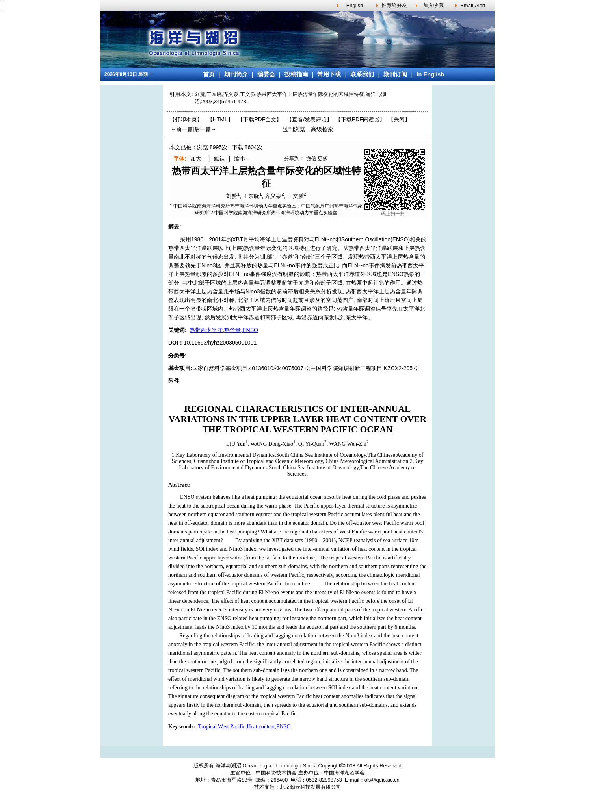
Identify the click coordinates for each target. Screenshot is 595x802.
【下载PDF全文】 (260, 119)
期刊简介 (236, 74)
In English (430, 74)
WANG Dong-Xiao (272, 444)
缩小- (240, 159)
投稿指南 (296, 74)
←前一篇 (182, 129)
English (354, 5)
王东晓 (251, 196)
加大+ (197, 159)
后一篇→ (205, 129)
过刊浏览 (294, 129)
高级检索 (322, 129)
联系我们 (362, 74)
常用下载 (329, 74)
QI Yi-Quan (311, 444)
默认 (219, 159)
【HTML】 (220, 119)
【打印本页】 (186, 119)
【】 (309, 119)
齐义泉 (273, 196)
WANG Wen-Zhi (347, 444)
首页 (209, 74)
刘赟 (231, 196)
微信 (311, 158)
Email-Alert (472, 5)
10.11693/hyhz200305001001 (220, 342)
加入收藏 (433, 5)
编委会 (266, 74)
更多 (323, 158)
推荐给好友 (394, 5)
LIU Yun (235, 444)
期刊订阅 (395, 74)
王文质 (295, 196)
